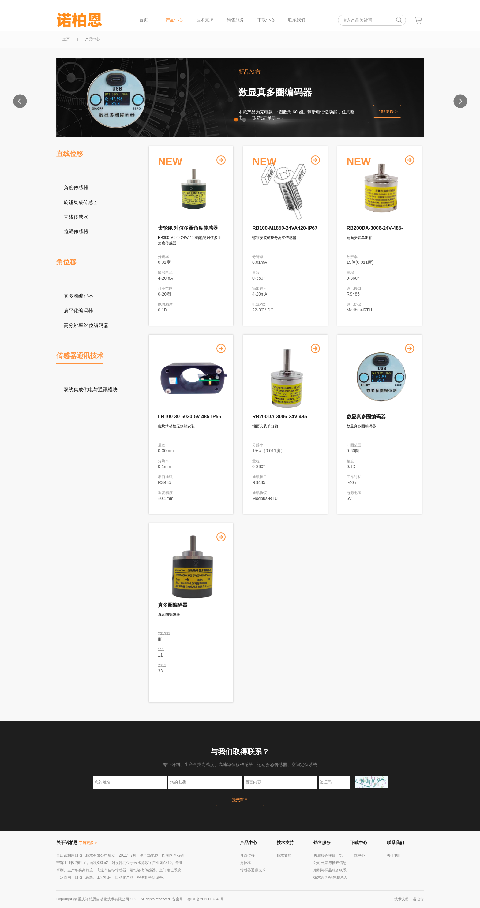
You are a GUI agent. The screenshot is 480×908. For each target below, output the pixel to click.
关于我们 (394, 855)
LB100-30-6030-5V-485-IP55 (189, 416)
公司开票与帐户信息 (330, 863)
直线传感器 (76, 217)
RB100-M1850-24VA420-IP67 (284, 228)
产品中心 (174, 19)
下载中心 (266, 19)
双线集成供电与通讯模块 (91, 389)
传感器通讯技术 (79, 355)
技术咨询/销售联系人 (330, 877)
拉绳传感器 (76, 231)
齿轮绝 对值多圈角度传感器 (188, 228)
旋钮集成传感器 (81, 202)
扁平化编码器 (78, 310)
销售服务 (235, 19)
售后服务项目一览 (328, 855)
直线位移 (69, 154)
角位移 (66, 262)
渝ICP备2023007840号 (205, 899)
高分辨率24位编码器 (86, 325)
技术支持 (204, 19)
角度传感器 (76, 187)
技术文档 (284, 855)
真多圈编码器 (78, 296)
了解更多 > (387, 111)
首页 (143, 19)
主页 (66, 39)
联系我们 (296, 19)
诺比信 (418, 899)
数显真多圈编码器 (275, 92)
